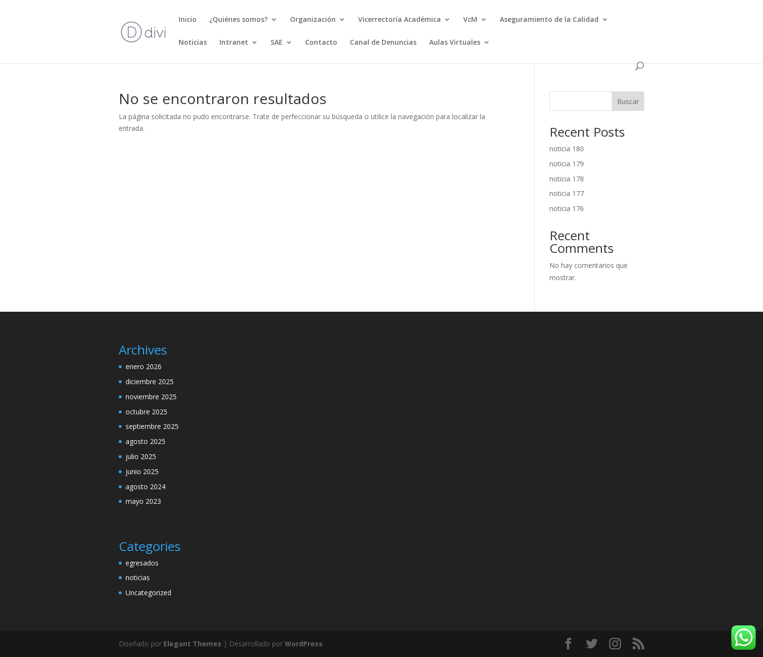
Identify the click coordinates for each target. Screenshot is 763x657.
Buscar (628, 101)
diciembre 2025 (150, 381)
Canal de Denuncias (383, 43)
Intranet (233, 43)
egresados (142, 563)
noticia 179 (566, 163)
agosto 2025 (145, 441)
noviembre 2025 (151, 396)
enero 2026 (144, 366)
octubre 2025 (146, 411)
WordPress (304, 643)
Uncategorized (148, 592)
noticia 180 (566, 148)
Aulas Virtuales (454, 43)
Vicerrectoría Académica (399, 20)
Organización (313, 20)
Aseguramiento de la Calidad (549, 20)
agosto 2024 (145, 486)
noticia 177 (566, 193)
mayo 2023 (143, 501)
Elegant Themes (192, 643)
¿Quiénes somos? (238, 20)
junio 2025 (142, 471)
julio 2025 (141, 456)
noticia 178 (566, 178)
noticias (138, 577)
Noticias (193, 43)
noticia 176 (566, 208)
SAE (277, 43)
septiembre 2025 (152, 426)
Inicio (188, 20)
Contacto (321, 43)
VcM (470, 20)
